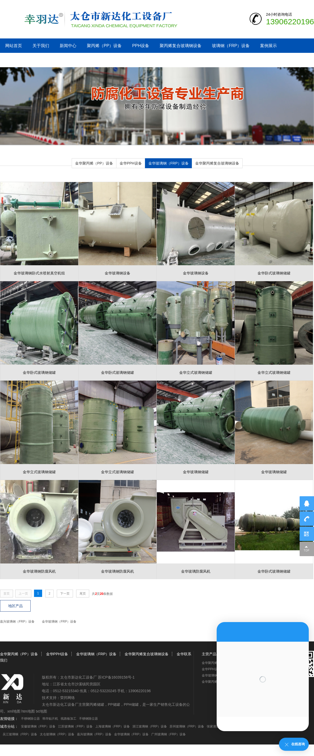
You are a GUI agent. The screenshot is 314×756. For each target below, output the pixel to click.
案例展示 (268, 45)
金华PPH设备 (131, 163)
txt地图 (41, 711)
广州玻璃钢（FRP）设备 (168, 734)
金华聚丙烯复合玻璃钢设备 (217, 163)
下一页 (65, 593)
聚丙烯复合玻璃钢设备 (180, 45)
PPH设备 (140, 45)
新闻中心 (68, 45)
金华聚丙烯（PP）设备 (94, 163)
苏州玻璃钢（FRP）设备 (187, 726)
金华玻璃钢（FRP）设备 (168, 163)
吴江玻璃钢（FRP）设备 (20, 734)
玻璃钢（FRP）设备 (231, 45)
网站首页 (13, 45)
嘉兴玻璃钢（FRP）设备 (17, 621)
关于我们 (40, 45)
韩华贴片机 (50, 718)
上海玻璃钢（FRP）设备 (112, 726)
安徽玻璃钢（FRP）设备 (38, 726)
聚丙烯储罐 (95, 704)
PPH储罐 (131, 704)
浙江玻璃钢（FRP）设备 (149, 726)
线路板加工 (68, 718)
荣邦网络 (67, 698)
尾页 (83, 593)
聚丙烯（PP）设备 (104, 45)
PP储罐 (114, 704)
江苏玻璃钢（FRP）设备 (75, 726)
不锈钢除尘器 (30, 718)
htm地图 (28, 711)
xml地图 (13, 711)
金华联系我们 (17, 60)
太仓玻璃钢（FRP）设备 (57, 734)
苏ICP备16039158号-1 (116, 677)
